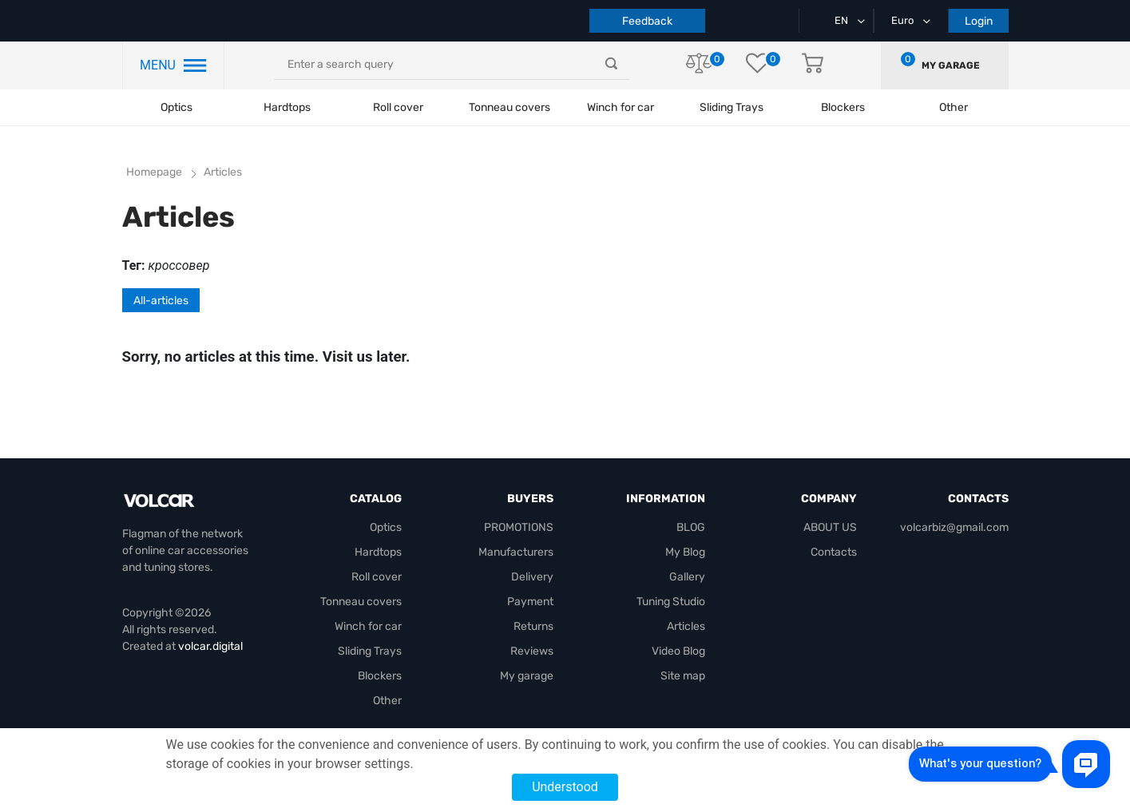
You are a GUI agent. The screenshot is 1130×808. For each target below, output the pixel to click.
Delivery (532, 577)
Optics (176, 107)
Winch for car (620, 107)
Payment (530, 601)
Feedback (647, 21)
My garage (951, 65)
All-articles (160, 300)
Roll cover (398, 107)
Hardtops (287, 107)
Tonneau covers (509, 107)
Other (387, 700)
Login (979, 21)
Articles (686, 626)
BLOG (690, 527)
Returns (533, 626)
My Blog (685, 552)
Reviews (531, 651)
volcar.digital (210, 646)
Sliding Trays (731, 107)
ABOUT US (830, 527)
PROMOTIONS (518, 527)
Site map (682, 676)
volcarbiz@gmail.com (954, 527)
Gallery (687, 577)
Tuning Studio (670, 601)
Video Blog (678, 651)
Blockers (380, 676)
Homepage (154, 172)
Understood (565, 786)
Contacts (834, 552)
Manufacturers (515, 552)
